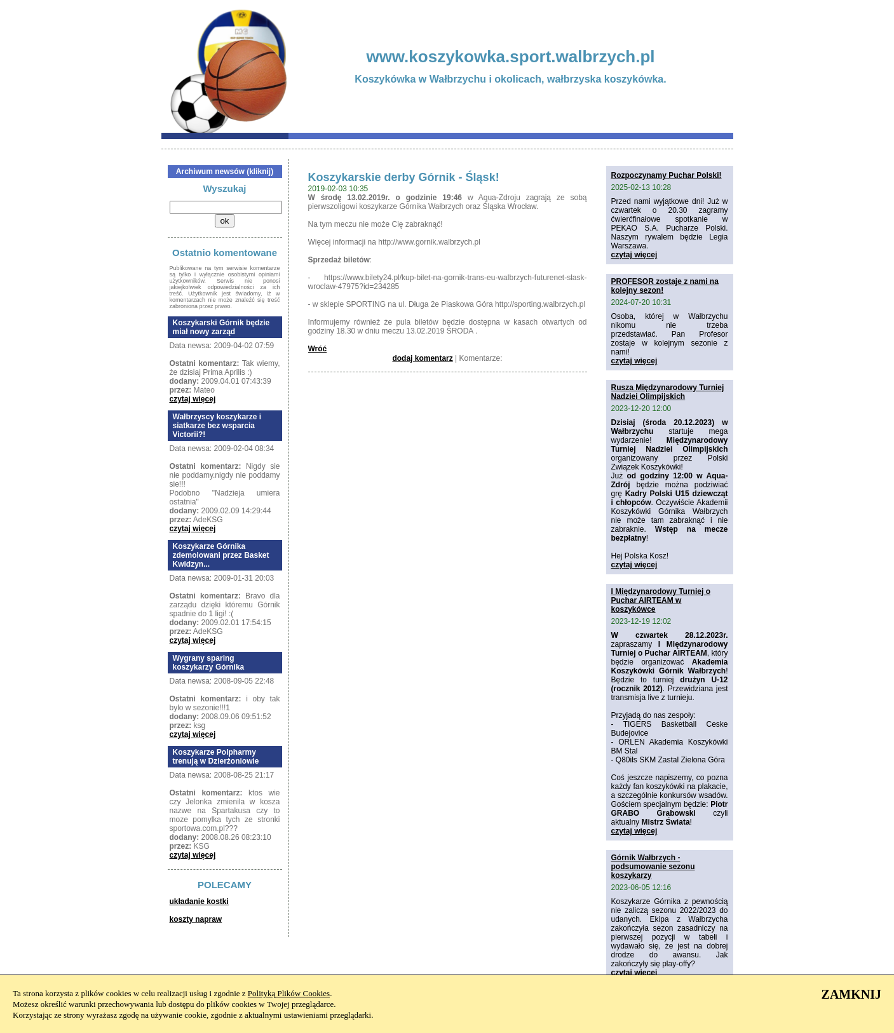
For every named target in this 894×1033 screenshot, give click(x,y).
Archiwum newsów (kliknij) (224, 171)
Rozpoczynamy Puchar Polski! (666, 175)
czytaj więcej (193, 399)
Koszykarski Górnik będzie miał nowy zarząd (221, 327)
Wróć (317, 348)
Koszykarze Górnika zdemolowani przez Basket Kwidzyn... (221, 555)
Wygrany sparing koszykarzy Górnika (209, 663)
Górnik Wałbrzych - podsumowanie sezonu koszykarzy (653, 866)
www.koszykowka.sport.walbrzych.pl (510, 56)
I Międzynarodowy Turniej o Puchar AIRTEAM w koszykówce (660, 600)
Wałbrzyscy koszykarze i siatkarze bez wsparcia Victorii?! (217, 425)
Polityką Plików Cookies (289, 993)
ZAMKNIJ (851, 994)
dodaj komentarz (422, 358)
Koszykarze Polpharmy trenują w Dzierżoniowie (216, 757)
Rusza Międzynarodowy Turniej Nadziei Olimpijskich (667, 392)
